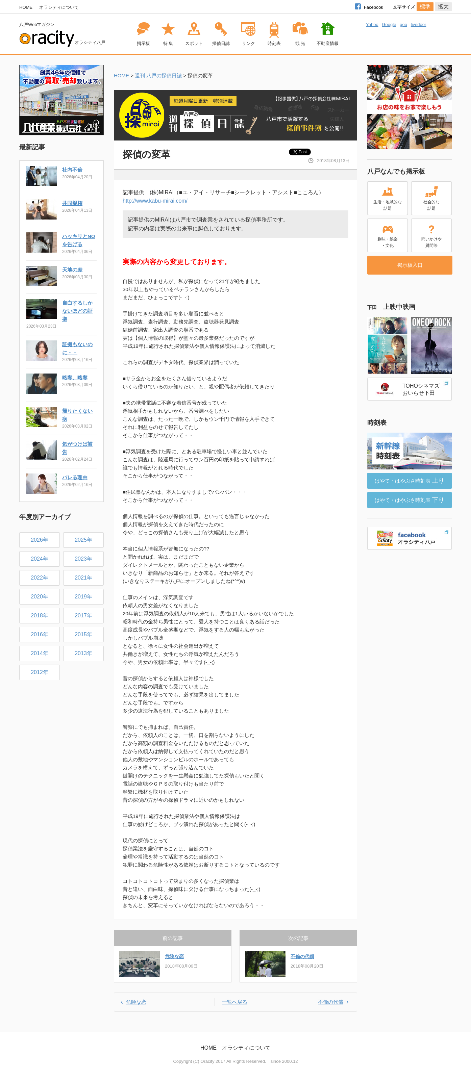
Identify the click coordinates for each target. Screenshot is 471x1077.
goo (403, 24)
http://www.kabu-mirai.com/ (155, 201)
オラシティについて (59, 7)
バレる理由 (75, 477)
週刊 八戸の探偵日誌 (158, 75)
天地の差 (72, 270)
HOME (25, 7)
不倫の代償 (302, 956)
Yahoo (372, 24)
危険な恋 (174, 956)
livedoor (418, 24)
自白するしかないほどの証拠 (77, 311)
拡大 (443, 6)
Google (389, 24)
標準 (425, 6)
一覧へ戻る (234, 1002)
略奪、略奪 (75, 377)
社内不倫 (72, 170)
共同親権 (72, 203)
